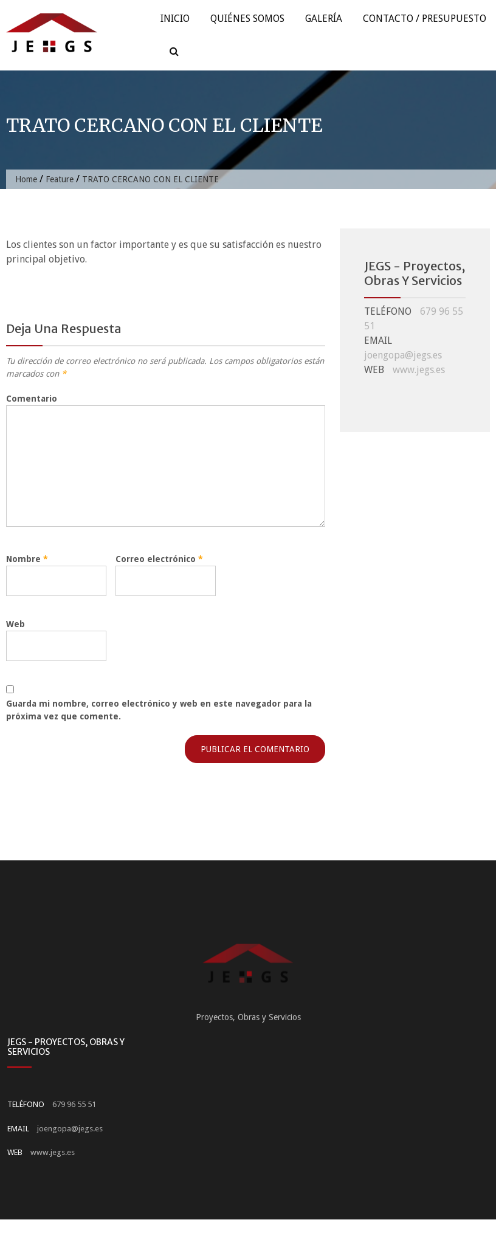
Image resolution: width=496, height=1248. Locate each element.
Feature (60, 179)
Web (15, 624)
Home (26, 179)
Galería (323, 18)
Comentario (31, 398)
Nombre (27, 559)
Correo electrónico (159, 559)
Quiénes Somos (247, 18)
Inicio (175, 18)
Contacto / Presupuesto (424, 18)
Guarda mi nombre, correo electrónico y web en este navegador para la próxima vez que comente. (159, 710)
